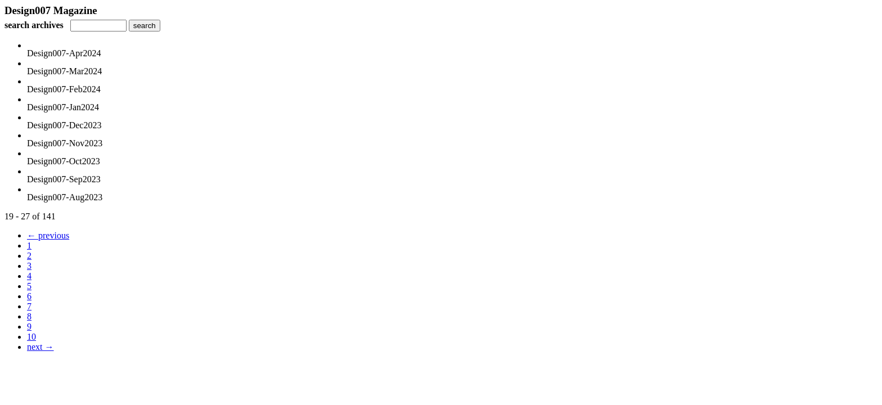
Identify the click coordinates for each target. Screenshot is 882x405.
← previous (48, 235)
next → (40, 347)
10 (31, 336)
